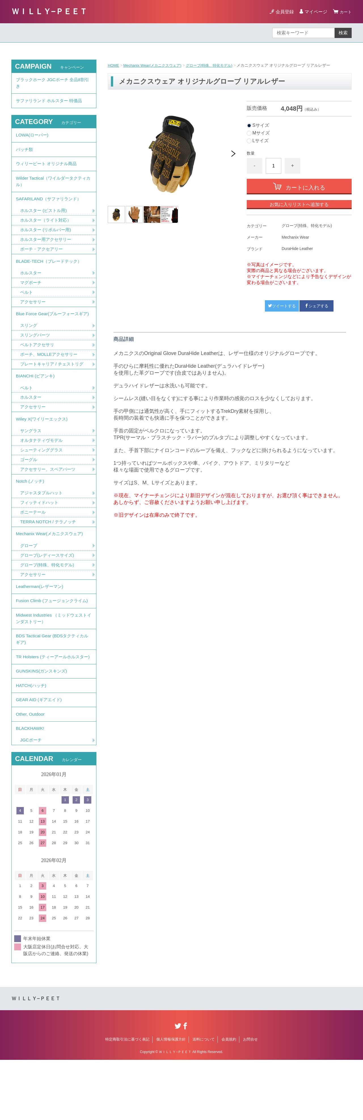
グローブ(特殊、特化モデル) (215, 65)
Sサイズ (260, 125)
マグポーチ (31, 295)
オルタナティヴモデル (43, 467)
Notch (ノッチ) (31, 509)
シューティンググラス (43, 477)
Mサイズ (261, 133)
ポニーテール (33, 542)
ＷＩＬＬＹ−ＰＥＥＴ (49, 11)
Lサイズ (260, 140)
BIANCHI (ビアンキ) (36, 399)
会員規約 (228, 1099)
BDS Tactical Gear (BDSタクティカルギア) (52, 684)
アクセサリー (33, 315)
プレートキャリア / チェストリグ (53, 386)
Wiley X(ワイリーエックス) (43, 444)
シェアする (316, 306)
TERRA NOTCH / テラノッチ (49, 552)
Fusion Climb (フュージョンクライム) (51, 639)
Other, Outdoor (31, 772)
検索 (343, 32)
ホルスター (31, 285)
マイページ (314, 11)
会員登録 (283, 11)
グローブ (29, 577)
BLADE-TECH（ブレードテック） (50, 272)
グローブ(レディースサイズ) (49, 587)
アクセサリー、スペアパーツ (49, 497)
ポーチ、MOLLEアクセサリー (50, 377)
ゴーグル (29, 487)
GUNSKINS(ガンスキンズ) (43, 725)
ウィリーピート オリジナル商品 (48, 169)
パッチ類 (25, 154)
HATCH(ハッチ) (32, 740)
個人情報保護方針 (171, 1099)
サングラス (31, 457)
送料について (204, 1099)
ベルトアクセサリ (38, 367)
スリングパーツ (36, 357)
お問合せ (250, 1099)
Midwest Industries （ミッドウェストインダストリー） (53, 661)
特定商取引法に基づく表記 (127, 1099)
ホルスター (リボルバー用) (47, 240)
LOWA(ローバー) (33, 138)
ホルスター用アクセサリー (47, 250)
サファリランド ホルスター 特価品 (51, 102)
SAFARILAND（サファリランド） (50, 207)
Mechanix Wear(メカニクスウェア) (155, 65)
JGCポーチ (31, 800)
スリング (29, 347)
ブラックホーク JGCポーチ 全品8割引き (52, 84)
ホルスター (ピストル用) (45, 220)
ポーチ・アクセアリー (43, 260)
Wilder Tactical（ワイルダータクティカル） (53, 189)
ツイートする (282, 306)
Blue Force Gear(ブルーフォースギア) (51, 331)
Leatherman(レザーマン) (41, 619)
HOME (114, 65)
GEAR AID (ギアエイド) (40, 756)
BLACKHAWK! (30, 787)
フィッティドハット (40, 532)
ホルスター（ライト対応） (47, 230)
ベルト (27, 305)
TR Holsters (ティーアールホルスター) (52, 706)
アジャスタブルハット (43, 522)
